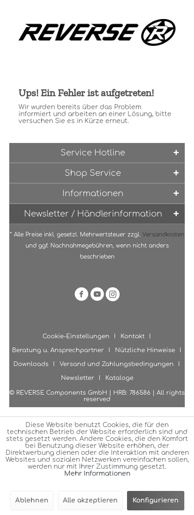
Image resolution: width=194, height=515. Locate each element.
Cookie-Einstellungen (75, 336)
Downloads (30, 364)
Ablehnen (31, 500)
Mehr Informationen (97, 473)
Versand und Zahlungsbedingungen (117, 364)
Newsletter (77, 378)
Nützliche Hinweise (145, 350)
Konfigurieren (156, 500)
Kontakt (133, 336)
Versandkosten (163, 234)
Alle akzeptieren (90, 500)
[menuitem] (80, 336)
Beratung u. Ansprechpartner (58, 350)
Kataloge (119, 378)
